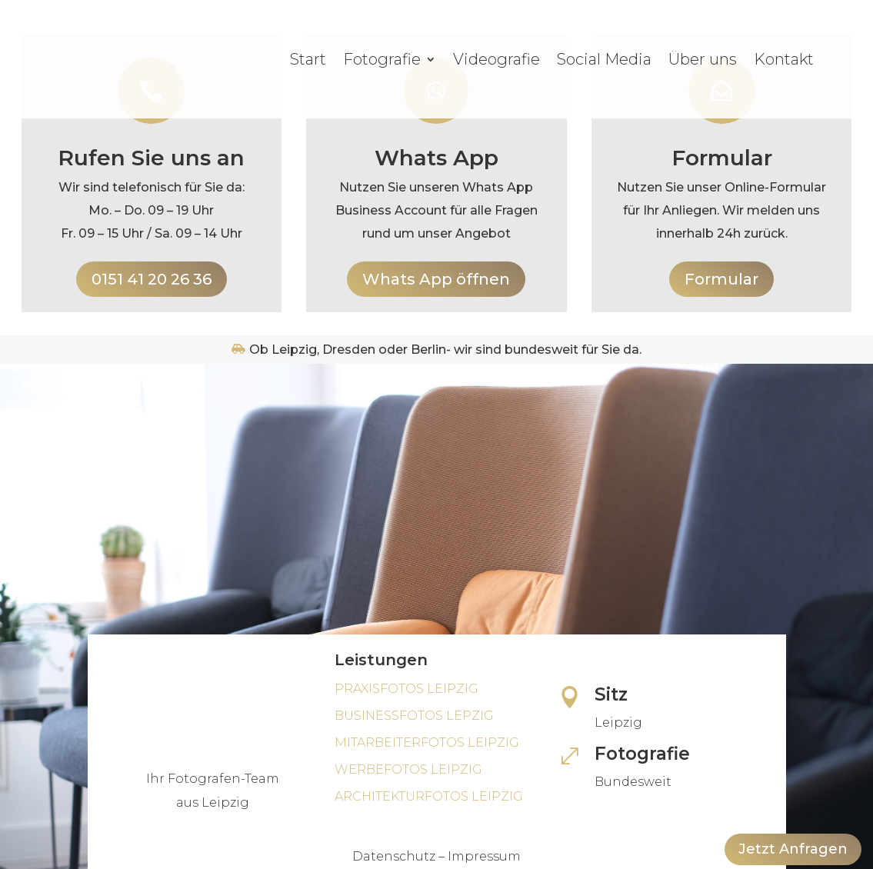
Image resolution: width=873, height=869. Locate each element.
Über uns (702, 59)
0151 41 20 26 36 (152, 279)
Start (308, 59)
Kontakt (784, 59)
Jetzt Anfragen (793, 849)
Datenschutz (393, 856)
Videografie (496, 59)
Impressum (484, 856)
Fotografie (382, 59)
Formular (721, 279)
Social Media (604, 59)
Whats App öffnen (436, 279)
